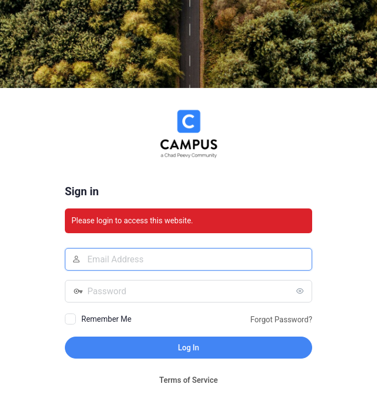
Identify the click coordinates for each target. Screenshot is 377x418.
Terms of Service (188, 380)
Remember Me (106, 319)
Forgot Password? (281, 319)
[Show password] (301, 291)
